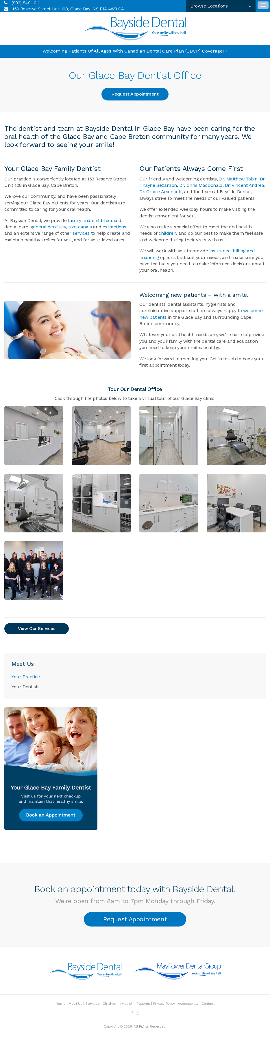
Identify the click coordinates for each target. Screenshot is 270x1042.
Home (60, 1004)
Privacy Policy (164, 1004)
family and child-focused (94, 220)
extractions (114, 227)
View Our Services (36, 628)
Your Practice (26, 676)
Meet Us (75, 1004)
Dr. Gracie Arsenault (160, 191)
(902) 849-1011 (25, 2)
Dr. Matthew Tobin (238, 179)
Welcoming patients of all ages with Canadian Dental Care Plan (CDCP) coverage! (133, 51)
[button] (33, 435)
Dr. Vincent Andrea (244, 185)
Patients (143, 1004)
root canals (80, 227)
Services (92, 1004)
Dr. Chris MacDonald (200, 185)
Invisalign (126, 1004)
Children (109, 1004)
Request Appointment (134, 94)
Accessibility (188, 1004)
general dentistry (48, 227)
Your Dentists (26, 686)
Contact (207, 1004)
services (81, 233)
